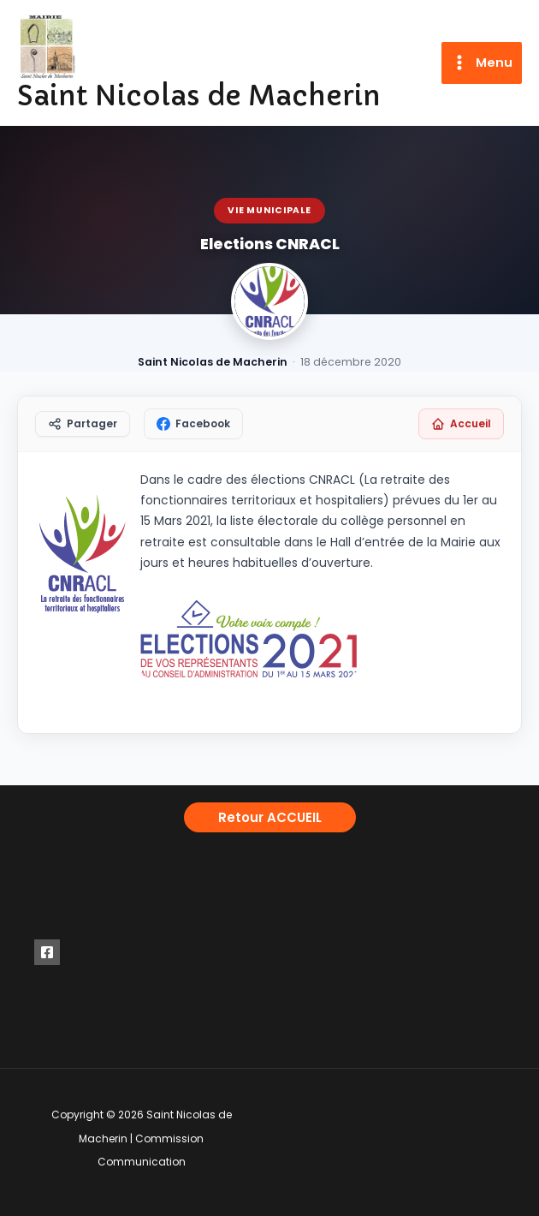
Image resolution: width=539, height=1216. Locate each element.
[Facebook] (47, 952)
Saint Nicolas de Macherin (199, 96)
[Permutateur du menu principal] (481, 63)
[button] (270, 817)
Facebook (193, 423)
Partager (82, 423)
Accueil (461, 423)
